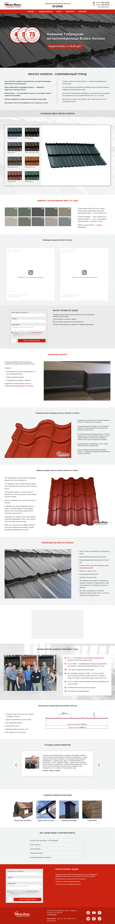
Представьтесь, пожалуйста (20, 312)
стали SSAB (42, 99)
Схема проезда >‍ (52, 914)
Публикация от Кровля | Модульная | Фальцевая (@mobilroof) (31, 300)
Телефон (14, 318)
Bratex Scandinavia (18, 386)
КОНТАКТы (83, 11)
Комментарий (15, 324)
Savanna (30, 386)
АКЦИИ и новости (46, 11)
